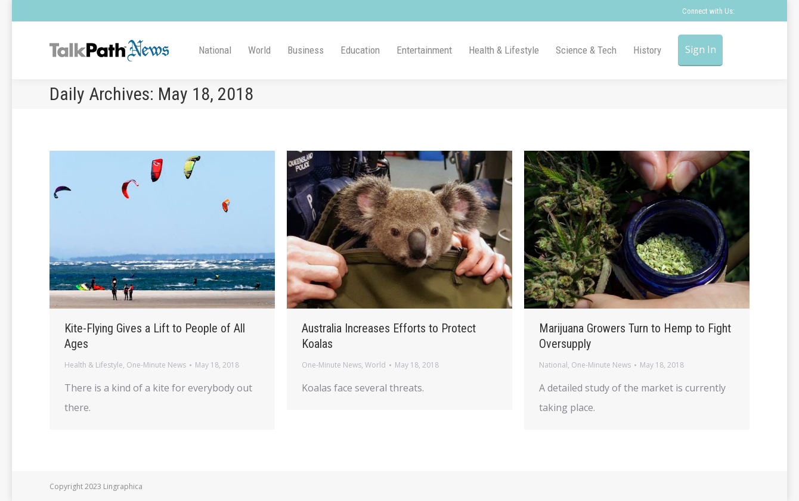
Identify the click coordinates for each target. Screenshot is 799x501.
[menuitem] (215, 50)
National (553, 365)
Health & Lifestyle (93, 365)
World (375, 365)
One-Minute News (156, 365)
